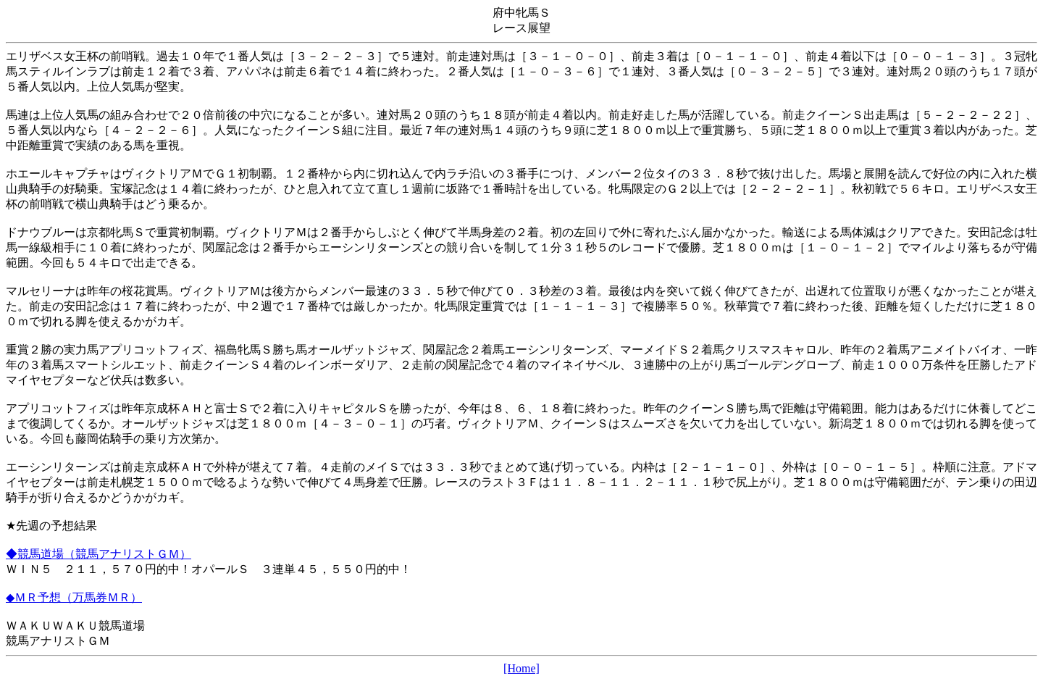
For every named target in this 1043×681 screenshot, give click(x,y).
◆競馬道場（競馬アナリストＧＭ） (98, 554)
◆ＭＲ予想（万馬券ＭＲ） (74, 597)
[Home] (521, 668)
